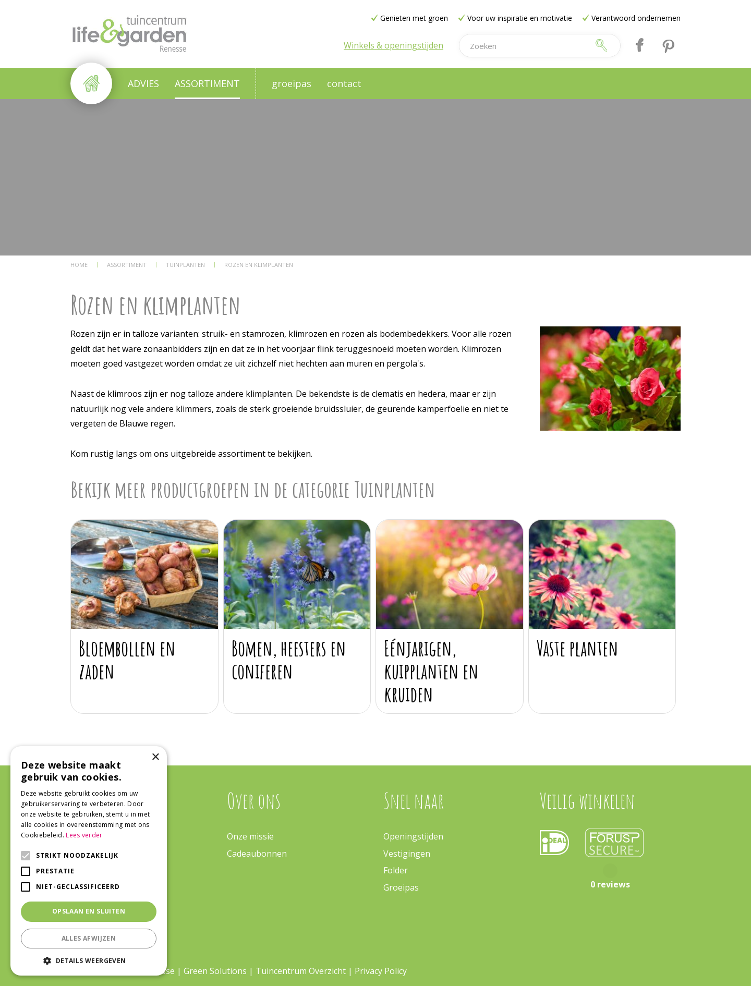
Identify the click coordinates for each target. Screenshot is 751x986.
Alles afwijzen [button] (89, 938)
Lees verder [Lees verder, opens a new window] (84, 835)
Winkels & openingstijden (393, 45)
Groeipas (401, 887)
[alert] (88, 861)
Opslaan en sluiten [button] (88, 911)
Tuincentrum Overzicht (301, 971)
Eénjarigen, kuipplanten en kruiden (431, 671)
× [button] (155, 757)
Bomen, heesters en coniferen (289, 659)
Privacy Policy (381, 971)
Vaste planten (578, 648)
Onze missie (250, 836)
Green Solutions (215, 971)
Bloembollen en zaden (127, 659)
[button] (88, 960)
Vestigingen (406, 853)
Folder (395, 870)
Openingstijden (413, 836)
